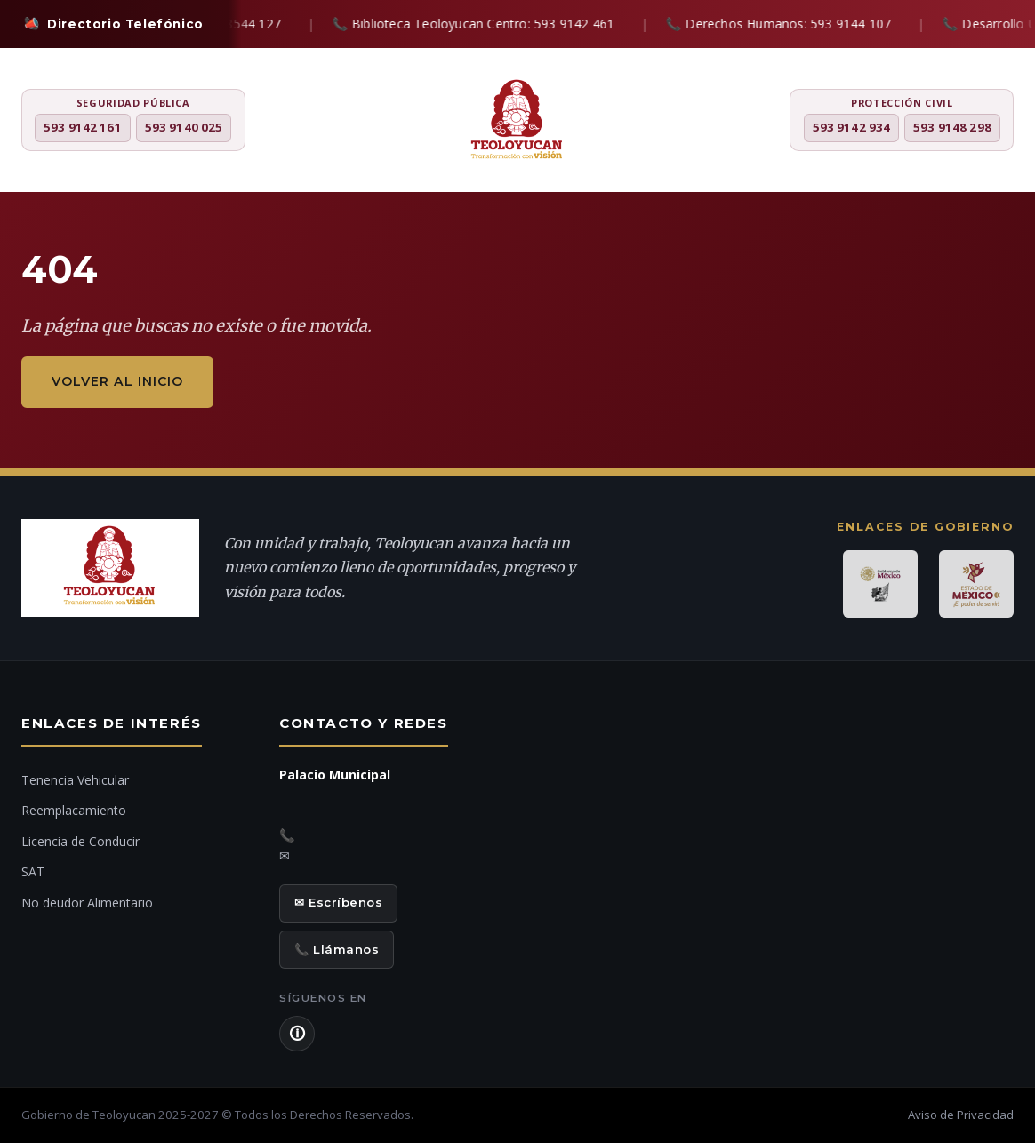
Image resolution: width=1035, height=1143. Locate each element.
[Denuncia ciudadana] (998, 527)
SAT (32, 871)
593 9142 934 (852, 127)
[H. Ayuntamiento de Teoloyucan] (517, 122)
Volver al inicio (117, 381)
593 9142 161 (83, 127)
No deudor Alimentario (87, 902)
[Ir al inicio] (998, 626)
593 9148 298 (952, 127)
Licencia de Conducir (80, 841)
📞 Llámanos (336, 949)
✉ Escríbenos (338, 902)
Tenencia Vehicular (75, 779)
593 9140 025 (184, 127)
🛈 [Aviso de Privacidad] (297, 1034)
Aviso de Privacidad (961, 1115)
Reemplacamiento (73, 810)
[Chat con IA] (998, 578)
